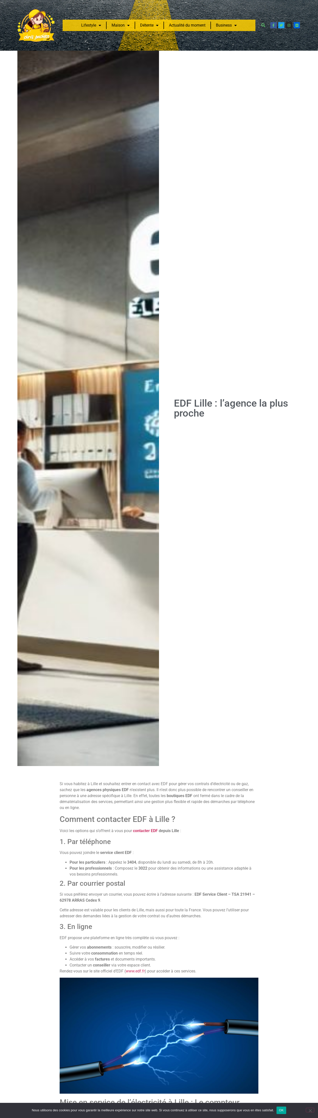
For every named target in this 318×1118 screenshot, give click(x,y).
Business (226, 25)
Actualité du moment (187, 25)
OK (281, 1110)
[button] (263, 25)
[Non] (310, 1110)
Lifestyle (91, 25)
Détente (149, 25)
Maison (121, 25)
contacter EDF (145, 830)
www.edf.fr (135, 971)
